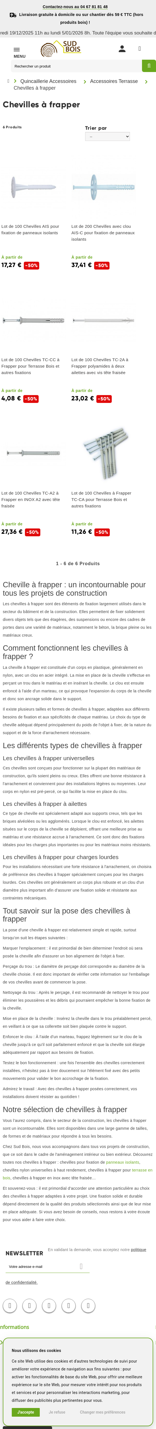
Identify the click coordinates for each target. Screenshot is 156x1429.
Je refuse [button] (57, 1412)
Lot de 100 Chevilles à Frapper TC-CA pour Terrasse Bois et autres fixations (101, 499)
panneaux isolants (122, 1162)
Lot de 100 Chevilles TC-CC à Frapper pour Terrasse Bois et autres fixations (30, 366)
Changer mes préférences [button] (102, 1412)
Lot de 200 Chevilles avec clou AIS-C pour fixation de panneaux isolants (103, 233)
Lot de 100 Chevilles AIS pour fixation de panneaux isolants (30, 229)
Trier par (96, 128)
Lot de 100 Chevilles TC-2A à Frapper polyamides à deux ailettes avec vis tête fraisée (99, 366)
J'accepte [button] (25, 1412)
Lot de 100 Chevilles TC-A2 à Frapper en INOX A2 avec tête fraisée (30, 499)
